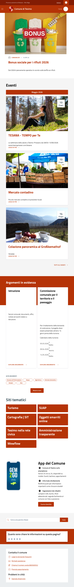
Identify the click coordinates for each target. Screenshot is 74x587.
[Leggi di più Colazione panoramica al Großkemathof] (13, 256)
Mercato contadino (20, 192)
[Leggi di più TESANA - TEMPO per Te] (13, 147)
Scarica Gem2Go (46, 504)
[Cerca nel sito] (65, 9)
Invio (64, 520)
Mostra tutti (37, 390)
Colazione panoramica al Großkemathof (34, 247)
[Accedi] (66, 2)
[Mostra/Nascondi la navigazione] (2, 9)
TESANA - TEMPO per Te (24, 135)
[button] (58, 3)
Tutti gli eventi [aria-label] (61, 265)
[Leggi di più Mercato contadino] (13, 202)
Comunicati (16, 58)
